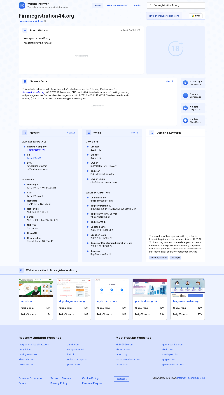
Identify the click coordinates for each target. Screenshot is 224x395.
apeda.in (26, 301)
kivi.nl (70, 354)
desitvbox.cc (123, 364)
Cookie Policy (90, 378)
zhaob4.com (26, 359)
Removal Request (92, 383)
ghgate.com (169, 359)
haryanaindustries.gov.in (188, 301)
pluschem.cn (74, 364)
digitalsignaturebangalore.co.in (78, 301)
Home (97, 5)
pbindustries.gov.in (146, 301)
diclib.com (168, 349)
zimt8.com (73, 344)
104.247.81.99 (34, 157)
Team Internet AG (36, 149)
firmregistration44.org (32, 21)
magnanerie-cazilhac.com (34, 344)
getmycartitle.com (172, 344)
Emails (137, 5)
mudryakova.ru (28, 354)
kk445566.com (124, 344)
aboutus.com (123, 349)
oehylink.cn (25, 349)
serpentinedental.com (128, 359)
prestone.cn (26, 364)
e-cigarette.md (75, 349)
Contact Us (122, 379)
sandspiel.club (170, 354)
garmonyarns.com (173, 364)
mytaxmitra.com (107, 301)
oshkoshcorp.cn (76, 359)
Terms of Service (60, 378)
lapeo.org (121, 354)
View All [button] (169, 81)
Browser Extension (117, 5)
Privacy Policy (59, 383)
